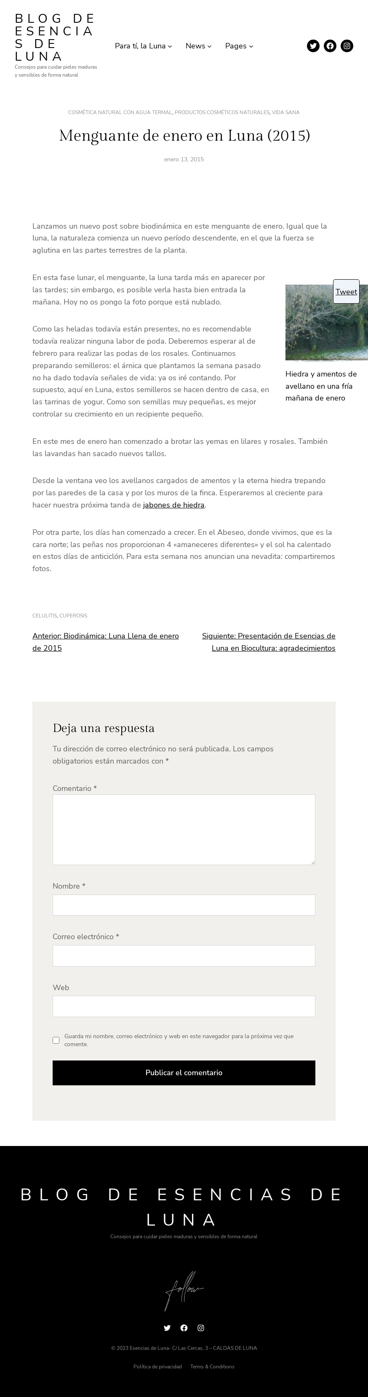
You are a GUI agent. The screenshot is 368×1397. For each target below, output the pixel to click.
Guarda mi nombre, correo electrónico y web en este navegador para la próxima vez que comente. (178, 1040)
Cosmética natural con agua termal (120, 112)
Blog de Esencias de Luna (56, 37)
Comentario (75, 788)
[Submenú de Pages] (251, 46)
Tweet (346, 292)
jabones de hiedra (174, 505)
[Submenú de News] (209, 46)
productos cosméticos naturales (222, 112)
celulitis (44, 615)
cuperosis (73, 615)
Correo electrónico (86, 937)
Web (61, 988)
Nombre (69, 886)
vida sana (286, 112)
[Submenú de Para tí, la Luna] (170, 46)
